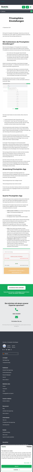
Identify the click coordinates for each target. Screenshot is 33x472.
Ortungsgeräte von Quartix (8, 393)
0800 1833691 (16, 312)
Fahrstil (4, 377)
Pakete (4, 386)
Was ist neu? (5, 434)
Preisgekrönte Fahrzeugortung (9, 422)
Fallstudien (5, 388)
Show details (26, 462)
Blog (4, 408)
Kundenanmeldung (6, 432)
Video (4, 391)
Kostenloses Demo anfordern (16, 287)
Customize (16, 469)
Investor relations (6, 400)
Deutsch (10, 354)
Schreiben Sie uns (16, 319)
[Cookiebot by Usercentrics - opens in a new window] (26, 447)
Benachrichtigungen (7, 374)
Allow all (16, 466)
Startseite (5, 342)
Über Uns (4, 419)
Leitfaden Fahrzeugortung (8, 410)
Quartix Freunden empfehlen (8, 437)
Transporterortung (6, 362)
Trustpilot (3, 1)
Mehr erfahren (5, 379)
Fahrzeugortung (6, 360)
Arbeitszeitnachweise (7, 372)
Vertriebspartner (6, 424)
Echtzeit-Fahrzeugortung (8, 370)
